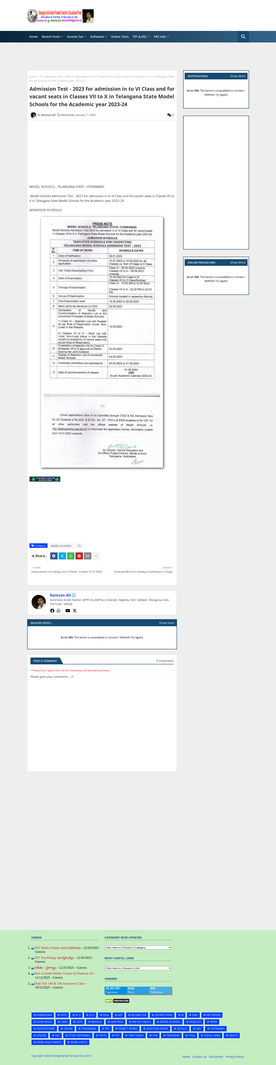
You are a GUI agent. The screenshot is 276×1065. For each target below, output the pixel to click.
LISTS (79, 1022)
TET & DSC (140, 37)
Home (33, 37)
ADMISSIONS (44, 1015)
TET (117, 1035)
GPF (120, 1015)
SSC (57, 1035)
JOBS (195, 1015)
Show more (167, 623)
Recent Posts (51, 37)
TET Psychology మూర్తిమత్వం (54, 957)
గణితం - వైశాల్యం (45, 967)
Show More (238, 76)
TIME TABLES (136, 1035)
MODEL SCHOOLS (61, 546)
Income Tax (75, 37)
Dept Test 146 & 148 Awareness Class (59, 983)
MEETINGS (117, 1022)
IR (182, 1015)
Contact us (199, 1057)
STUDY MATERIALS (79, 1035)
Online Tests (120, 37)
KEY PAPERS (213, 1015)
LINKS (64, 1022)
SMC (198, 1028)
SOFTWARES (217, 1028)
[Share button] (96, 555)
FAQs (106, 1015)
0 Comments (165, 661)
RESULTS (182, 1028)
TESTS (102, 1035)
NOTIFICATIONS (46, 1028)
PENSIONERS (89, 1028)
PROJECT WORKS (128, 1028)
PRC (107, 1028)
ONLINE (68, 1028)
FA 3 (78, 1015)
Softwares (97, 37)
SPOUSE (41, 1035)
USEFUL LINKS (212, 1035)
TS (40, 76)
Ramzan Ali (60, 595)
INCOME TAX (138, 1015)
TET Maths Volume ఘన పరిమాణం (57, 948)
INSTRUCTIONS (163, 1015)
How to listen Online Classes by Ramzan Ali (63, 973)
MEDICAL (96, 1022)
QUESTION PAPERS (157, 1028)
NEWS (213, 1022)
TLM (155, 1035)
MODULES (195, 1022)
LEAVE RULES (44, 1022)
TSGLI (192, 1035)
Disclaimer (216, 1057)
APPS (64, 1015)
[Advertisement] (174, 15)
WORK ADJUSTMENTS (49, 1042)
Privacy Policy (235, 1057)
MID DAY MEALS (141, 1022)
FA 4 (91, 1015)
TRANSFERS (173, 1035)
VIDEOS (233, 1035)
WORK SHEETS (79, 1042)
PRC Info (160, 37)
